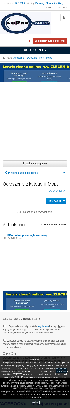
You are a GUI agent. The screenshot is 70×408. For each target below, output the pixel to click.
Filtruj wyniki (54, 200)
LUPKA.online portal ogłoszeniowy (25, 235)
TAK (6, 353)
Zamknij (35, 402)
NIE (14, 353)
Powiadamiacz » (56, 190)
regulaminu (43, 326)
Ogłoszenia (35, 50)
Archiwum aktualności (54, 224)
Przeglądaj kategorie (35, 163)
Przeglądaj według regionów (35, 172)
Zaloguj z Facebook (56, 7)
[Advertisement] (35, 119)
